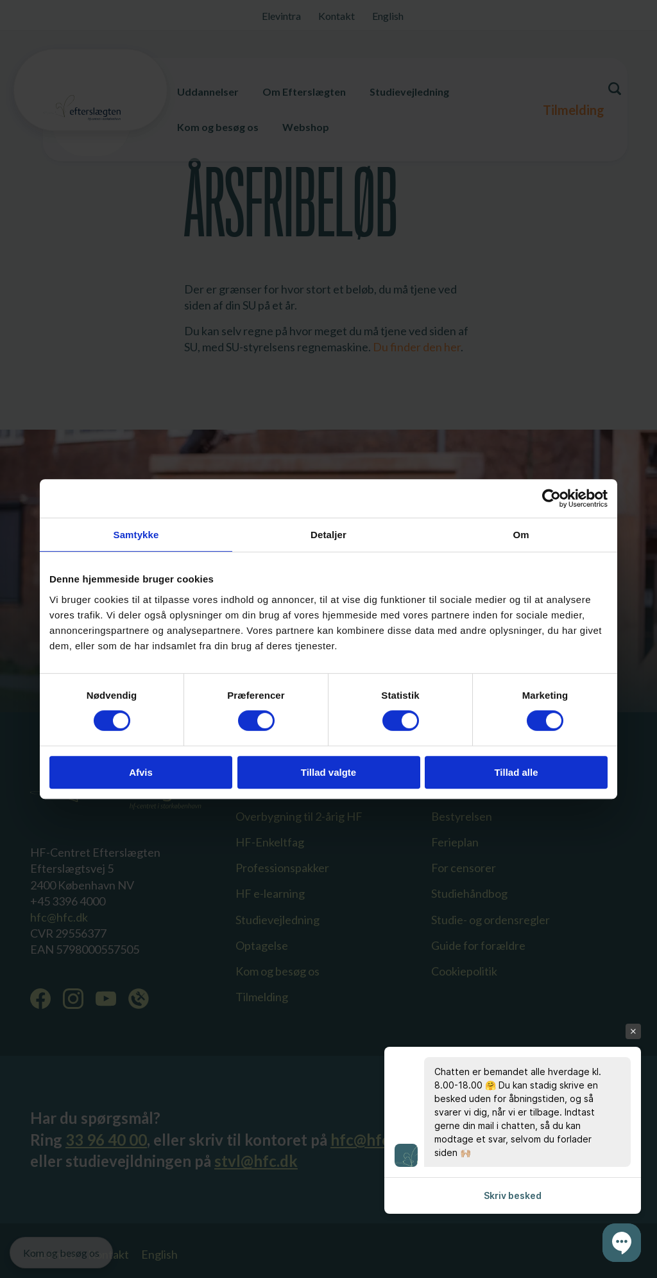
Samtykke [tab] (136, 534)
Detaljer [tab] (328, 534)
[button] (621, 1242)
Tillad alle (516, 772)
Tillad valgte (328, 772)
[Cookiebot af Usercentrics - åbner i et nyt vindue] (551, 498)
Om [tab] (521, 534)
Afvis (141, 772)
